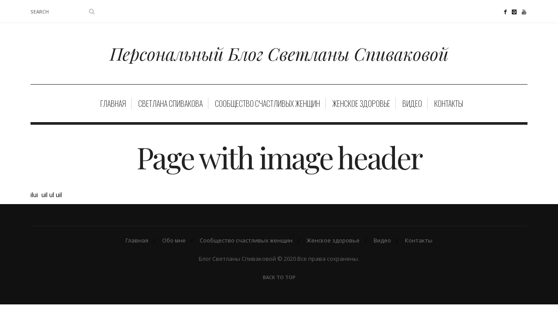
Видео (412, 103)
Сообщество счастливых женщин (267, 103)
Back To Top (279, 277)
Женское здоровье (361, 103)
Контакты (448, 103)
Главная (113, 103)
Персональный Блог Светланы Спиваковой (279, 53)
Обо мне (174, 240)
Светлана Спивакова (170, 103)
